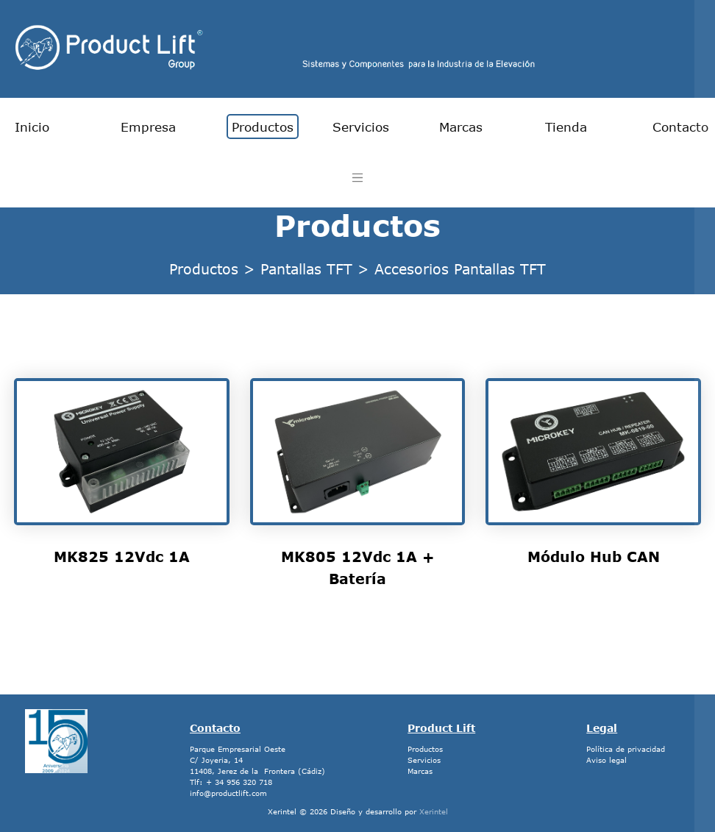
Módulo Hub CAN (593, 556)
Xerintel (433, 811)
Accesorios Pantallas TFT (460, 268)
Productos (263, 126)
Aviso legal (606, 759)
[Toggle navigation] (358, 178)
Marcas (461, 126)
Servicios (360, 126)
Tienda (566, 126)
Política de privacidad (625, 748)
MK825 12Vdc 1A (122, 556)
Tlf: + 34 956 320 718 (231, 782)
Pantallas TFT (306, 268)
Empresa (148, 126)
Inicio (32, 126)
